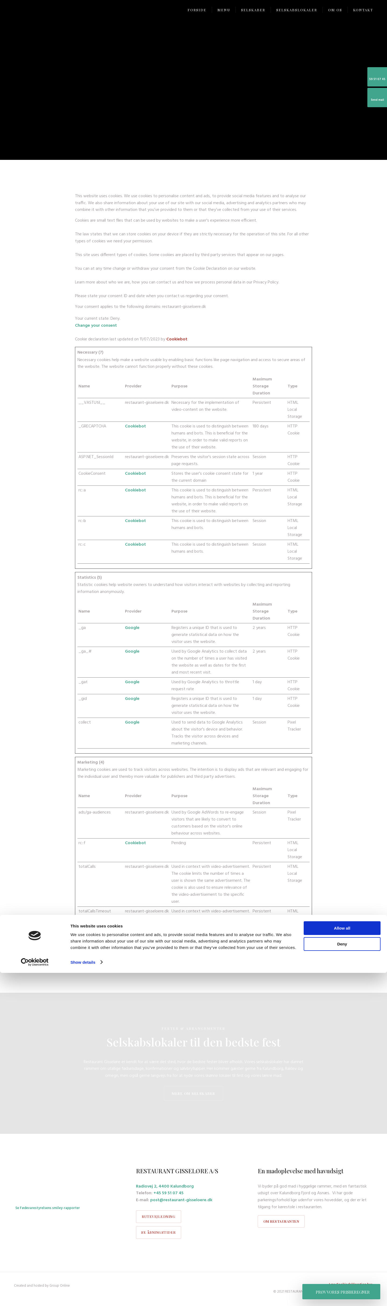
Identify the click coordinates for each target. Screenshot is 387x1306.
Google (132, 627)
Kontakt (363, 10)
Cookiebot (176, 339)
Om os (335, 10)
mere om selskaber (193, 1093)
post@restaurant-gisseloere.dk (181, 1200)
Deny (342, 1277)
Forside (197, 10)
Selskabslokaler (296, 10)
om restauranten (281, 1221)
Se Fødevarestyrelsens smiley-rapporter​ (47, 1208)
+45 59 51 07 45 (168, 1193)
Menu (223, 10)
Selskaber (253, 10)
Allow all (342, 1261)
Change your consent (96, 325)
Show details (82, 1295)
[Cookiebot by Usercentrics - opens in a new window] (34, 1295)
